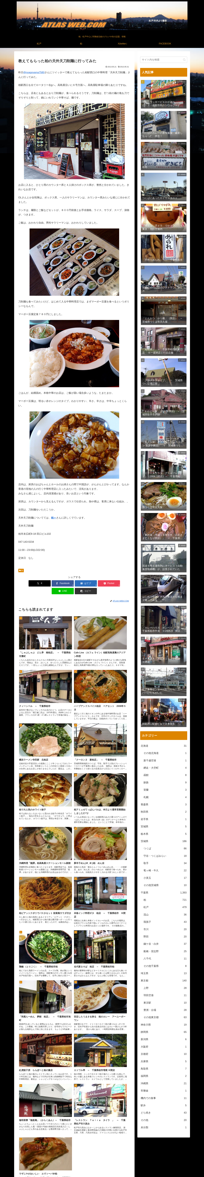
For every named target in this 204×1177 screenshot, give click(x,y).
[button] (121, 583)
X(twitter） (168, 1168)
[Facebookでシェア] (46, 583)
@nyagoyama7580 (34, 72)
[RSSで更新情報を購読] (108, 1153)
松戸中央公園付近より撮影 (146, 1173)
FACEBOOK (181, 1168)
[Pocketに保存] (84, 583)
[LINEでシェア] (102, 583)
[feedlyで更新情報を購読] (102, 1153)
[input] (163, 60)
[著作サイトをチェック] (95, 1153)
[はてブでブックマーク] (65, 583)
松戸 (155, 1168)
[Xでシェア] (27, 583)
